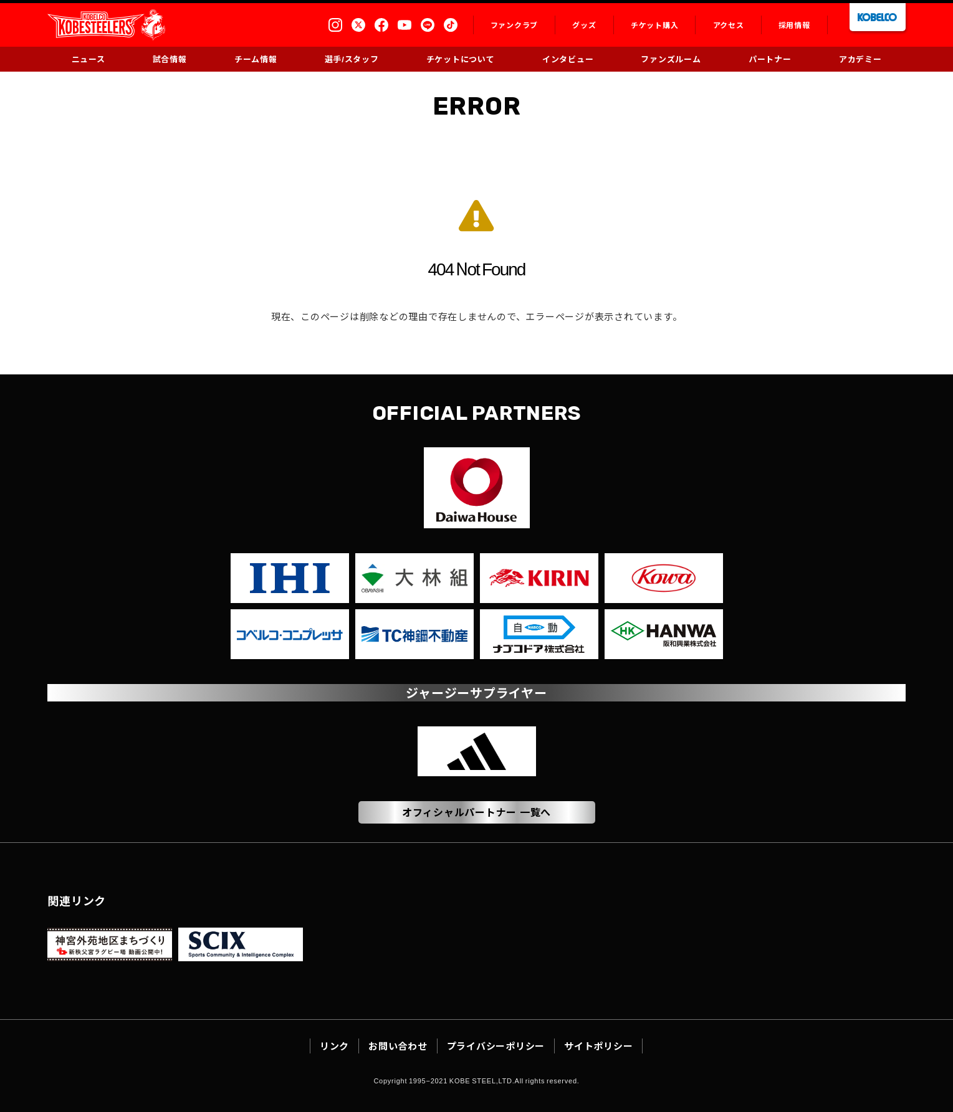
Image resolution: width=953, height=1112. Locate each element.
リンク (334, 1045)
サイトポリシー (598, 1045)
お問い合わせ (398, 1045)
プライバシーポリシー (496, 1045)
